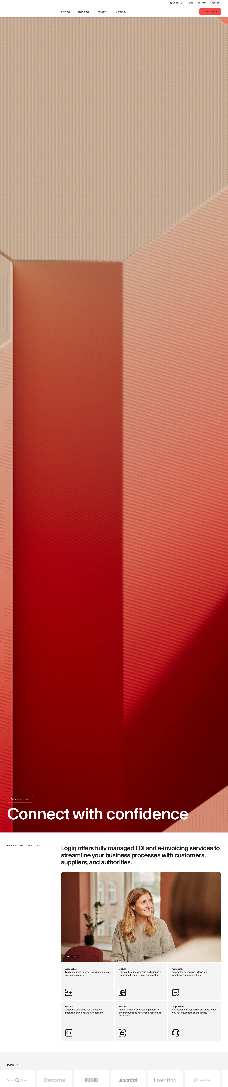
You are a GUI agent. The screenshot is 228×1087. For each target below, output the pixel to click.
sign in (215, 3)
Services (65, 11)
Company (121, 11)
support (202, 3)
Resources (83, 11)
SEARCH (191, 3)
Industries (102, 11)
